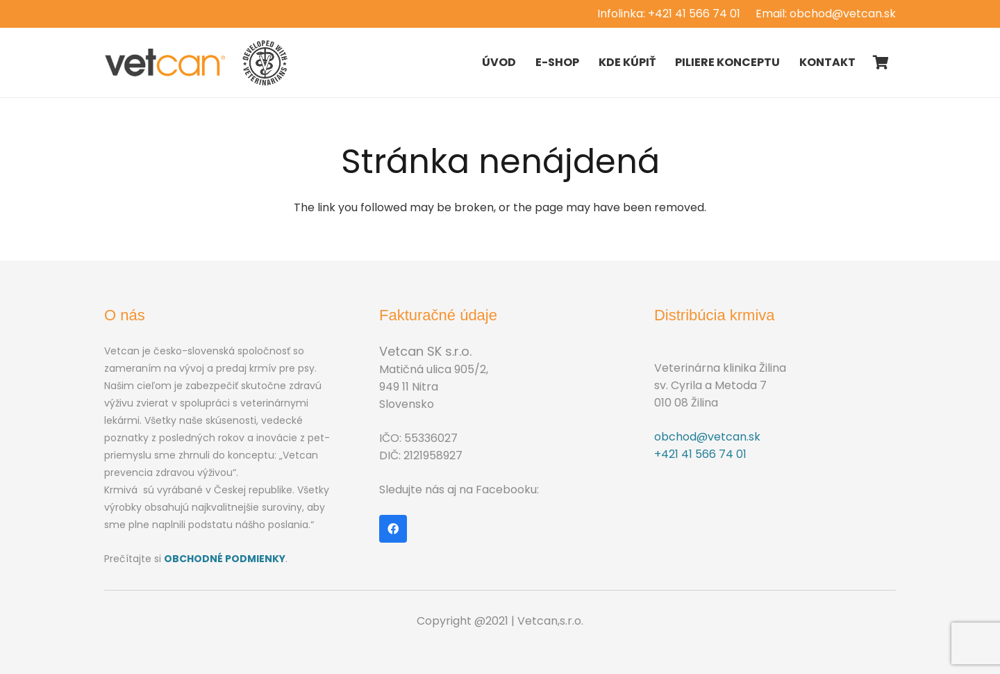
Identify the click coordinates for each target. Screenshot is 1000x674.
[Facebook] (393, 529)
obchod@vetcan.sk (707, 437)
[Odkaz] (165, 62)
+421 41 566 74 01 (700, 454)
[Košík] (880, 62)
